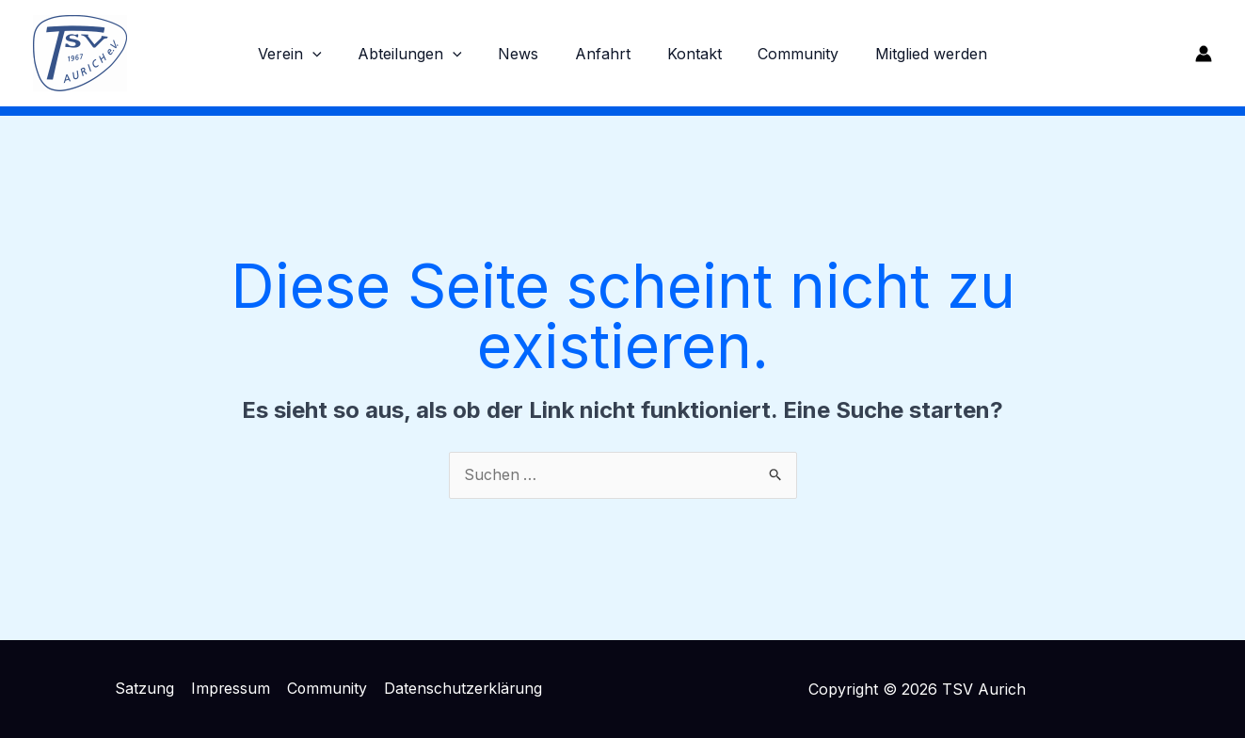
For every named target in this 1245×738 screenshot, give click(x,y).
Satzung (145, 689)
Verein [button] (309, 54)
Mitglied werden (912, 53)
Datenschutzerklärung (461, 689)
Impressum (230, 689)
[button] (331, 54)
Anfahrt (602, 53)
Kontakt (688, 53)
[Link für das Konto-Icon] (1203, 53)
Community (785, 53)
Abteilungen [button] (423, 54)
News (524, 53)
